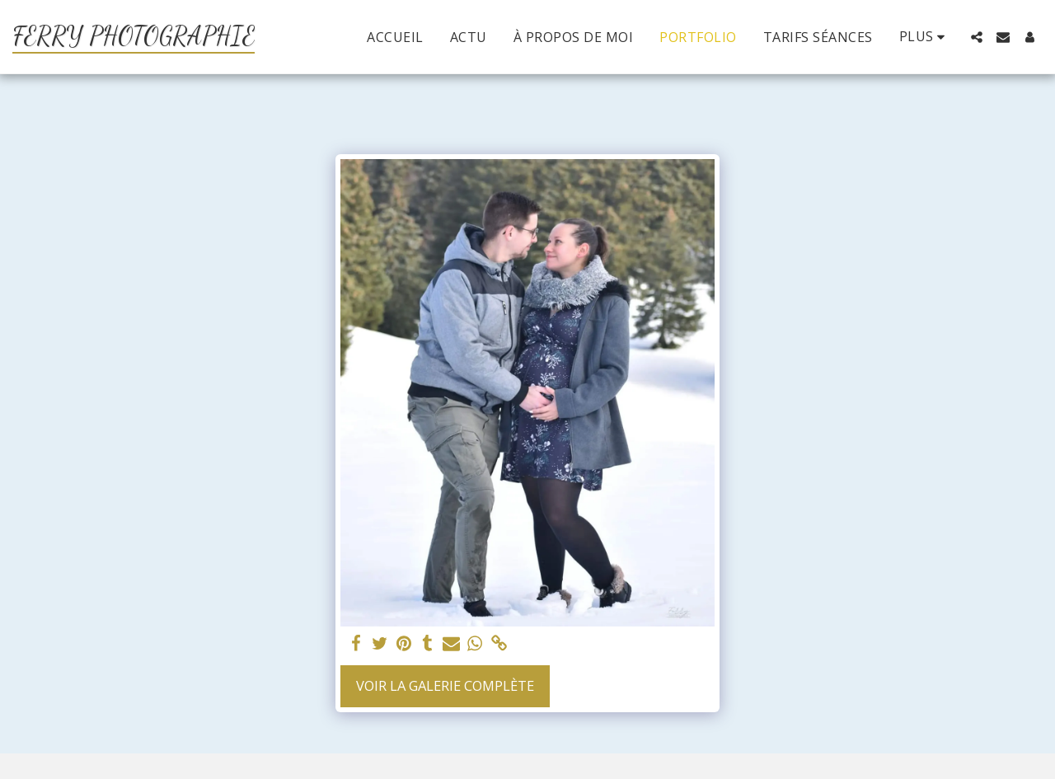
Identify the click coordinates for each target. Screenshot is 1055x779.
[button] (976, 37)
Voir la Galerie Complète (445, 685)
